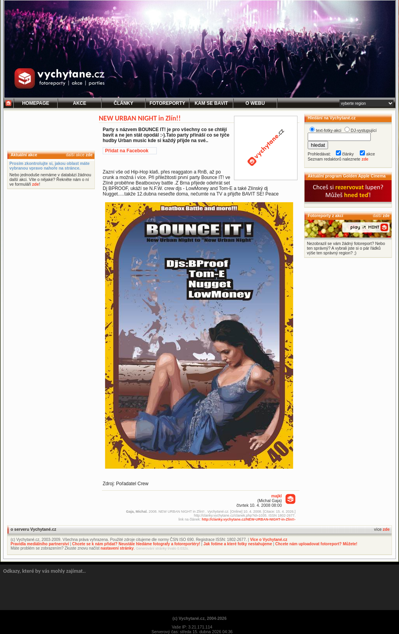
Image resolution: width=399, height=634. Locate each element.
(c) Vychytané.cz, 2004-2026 (199, 618)
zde (88, 154)
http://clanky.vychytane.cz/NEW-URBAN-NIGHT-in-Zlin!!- (249, 519)
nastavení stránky (117, 548)
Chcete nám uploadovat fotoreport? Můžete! (316, 544)
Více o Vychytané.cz (268, 539)
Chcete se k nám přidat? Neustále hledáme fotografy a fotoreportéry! (136, 544)
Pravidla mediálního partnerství (40, 544)
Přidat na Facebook (127, 150)
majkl (276, 495)
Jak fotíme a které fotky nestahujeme (237, 544)
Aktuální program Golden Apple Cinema (347, 176)
